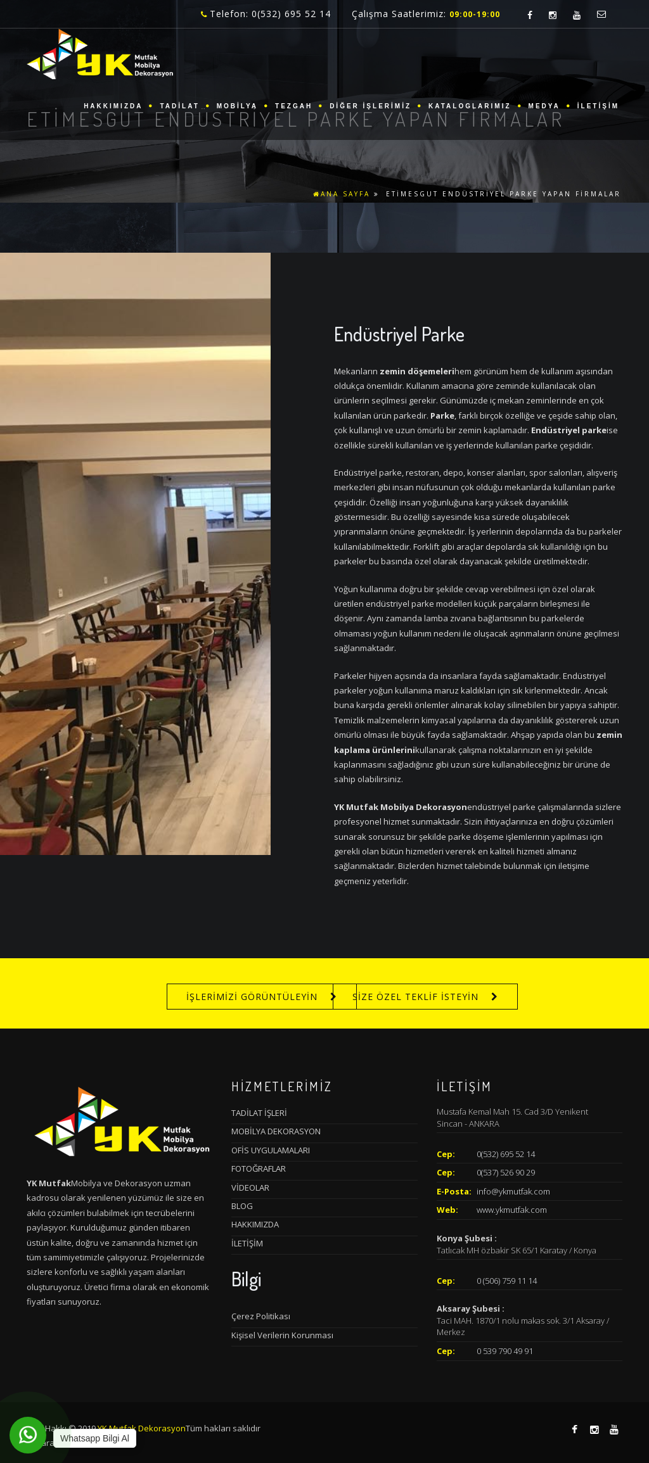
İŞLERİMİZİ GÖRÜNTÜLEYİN (252, 997)
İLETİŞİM (598, 106)
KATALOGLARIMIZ (469, 106)
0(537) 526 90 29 (506, 1172)
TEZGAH (293, 106)
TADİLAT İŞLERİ (259, 1112)
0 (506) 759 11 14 (507, 1280)
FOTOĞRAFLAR (258, 1168)
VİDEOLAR (250, 1187)
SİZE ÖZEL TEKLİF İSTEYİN (415, 997)
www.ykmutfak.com (512, 1209)
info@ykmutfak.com (513, 1191)
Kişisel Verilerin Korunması (282, 1335)
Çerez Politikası (260, 1316)
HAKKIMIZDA (113, 106)
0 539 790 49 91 (505, 1351)
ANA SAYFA (341, 193)
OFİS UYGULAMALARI (270, 1150)
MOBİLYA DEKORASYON (276, 1131)
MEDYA (544, 106)
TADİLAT (179, 106)
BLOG (242, 1206)
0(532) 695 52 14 (506, 1154)
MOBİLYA (237, 106)
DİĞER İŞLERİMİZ (370, 106)
